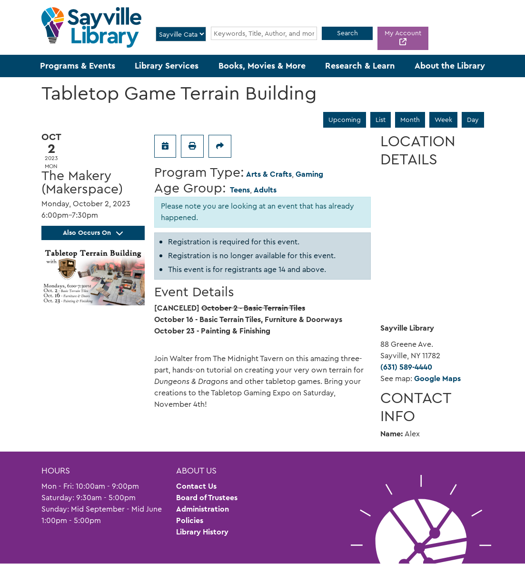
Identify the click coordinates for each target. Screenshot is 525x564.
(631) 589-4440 (406, 367)
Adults (265, 189)
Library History (202, 531)
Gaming (309, 174)
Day (473, 119)
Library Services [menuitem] (166, 66)
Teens (240, 189)
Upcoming (344, 119)
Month (410, 119)
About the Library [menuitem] (450, 66)
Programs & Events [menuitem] (77, 66)
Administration (202, 509)
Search (347, 33)
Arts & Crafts (269, 174)
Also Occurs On (93, 232)
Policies (189, 520)
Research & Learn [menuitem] (360, 66)
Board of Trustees (207, 497)
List (381, 119)
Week (443, 119)
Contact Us (196, 486)
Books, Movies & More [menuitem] (262, 66)
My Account (403, 33)
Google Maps (437, 378)
